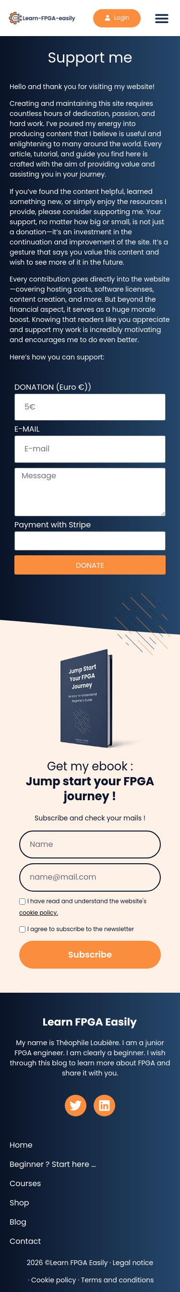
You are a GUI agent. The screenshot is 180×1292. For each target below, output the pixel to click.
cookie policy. (38, 912)
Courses (25, 1184)
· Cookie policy (51, 1280)
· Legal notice (130, 1262)
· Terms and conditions (115, 1280)
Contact (25, 1241)
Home (21, 1145)
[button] (162, 18)
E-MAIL (26, 430)
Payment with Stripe (52, 525)
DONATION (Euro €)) (52, 388)
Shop (19, 1203)
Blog (18, 1222)
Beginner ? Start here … (53, 1164)
